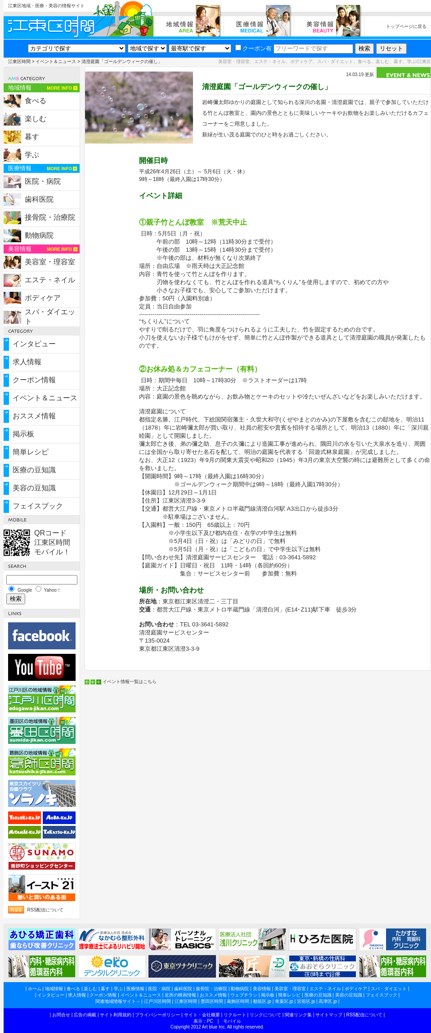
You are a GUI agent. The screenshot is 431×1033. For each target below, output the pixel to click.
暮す (32, 136)
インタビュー (34, 344)
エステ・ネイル (50, 280)
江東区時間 (19, 61)
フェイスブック (38, 506)
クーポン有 (253, 48)
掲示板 (23, 434)
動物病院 (39, 235)
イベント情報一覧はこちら (130, 681)
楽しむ (35, 118)
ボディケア (43, 298)
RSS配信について (45, 909)
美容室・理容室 (50, 262)
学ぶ (32, 155)
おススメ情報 (34, 416)
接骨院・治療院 (50, 217)
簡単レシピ (31, 452)
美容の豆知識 (34, 488)
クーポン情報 (34, 380)
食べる (35, 100)
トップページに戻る (406, 26)
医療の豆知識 (34, 470)
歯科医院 (39, 199)
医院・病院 (43, 181)
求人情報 (27, 362)
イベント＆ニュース (56, 61)
